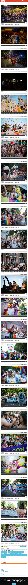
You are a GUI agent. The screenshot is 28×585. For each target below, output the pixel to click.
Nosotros (2, 574)
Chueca (7, 555)
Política (2, 561)
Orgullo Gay (14, 555)
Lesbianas (12, 551)
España (6, 551)
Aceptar (14, 583)
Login (26, 0)
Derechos (2, 559)
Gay (15, 551)
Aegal (10, 555)
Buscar (2, 570)
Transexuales (13, 553)
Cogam (6, 553)
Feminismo (2, 560)
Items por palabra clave (7, 3)
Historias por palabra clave (5, 571)
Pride (22, 551)
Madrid (2, 551)
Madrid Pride (25, 555)
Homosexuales (19, 555)
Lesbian (17, 553)
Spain (9, 551)
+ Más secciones (3, 562)
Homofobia (21, 553)
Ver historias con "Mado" (5, 548)
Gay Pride (19, 551)
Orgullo (2, 553)
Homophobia (3, 555)
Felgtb (9, 553)
